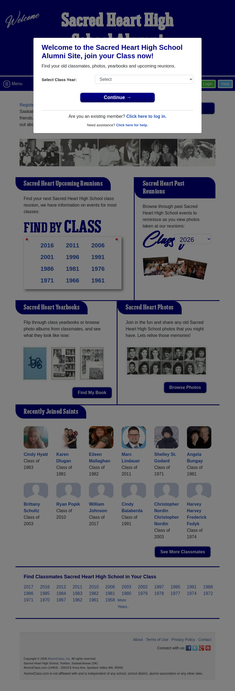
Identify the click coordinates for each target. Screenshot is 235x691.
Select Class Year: (59, 79)
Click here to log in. (146, 116)
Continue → (117, 97)
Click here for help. (132, 125)
